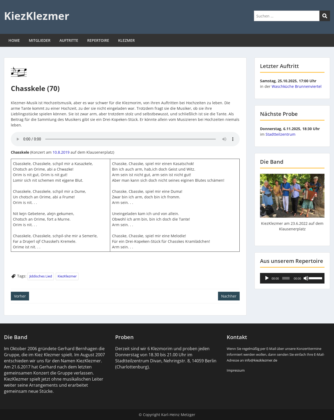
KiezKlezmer (36, 15)
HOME (14, 40)
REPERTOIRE (98, 40)
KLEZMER (126, 40)
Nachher (228, 296)
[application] (292, 278)
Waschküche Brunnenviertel (297, 86)
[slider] (286, 278)
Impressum (236, 370)
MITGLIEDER (39, 40)
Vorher (20, 296)
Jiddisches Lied (40, 276)
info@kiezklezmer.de (261, 360)
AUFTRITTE (68, 40)
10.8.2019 (61, 152)
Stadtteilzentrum (280, 134)
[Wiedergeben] (267, 278)
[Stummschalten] (306, 278)
